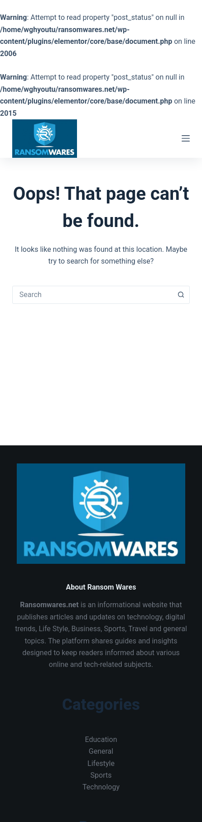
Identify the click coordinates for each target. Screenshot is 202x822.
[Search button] (180, 294)
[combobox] (92, 295)
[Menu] (186, 138)
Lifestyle (101, 763)
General (101, 751)
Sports (101, 775)
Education (101, 739)
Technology (101, 787)
